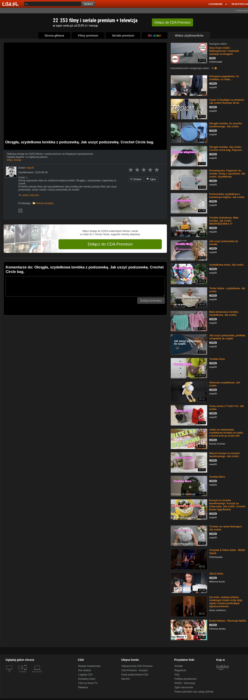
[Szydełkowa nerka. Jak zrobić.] (188, 273)
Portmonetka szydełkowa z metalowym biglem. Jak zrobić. (227, 196)
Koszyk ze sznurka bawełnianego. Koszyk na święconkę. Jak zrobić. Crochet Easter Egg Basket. (227, 505)
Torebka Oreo (217, 359)
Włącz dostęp (14, 160)
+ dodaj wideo (241, 10)
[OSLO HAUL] (188, 582)
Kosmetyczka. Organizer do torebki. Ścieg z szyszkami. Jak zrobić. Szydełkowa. (227, 173)
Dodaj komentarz (151, 300)
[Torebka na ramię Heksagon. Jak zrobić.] (188, 535)
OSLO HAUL (216, 573)
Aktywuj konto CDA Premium (136, 666)
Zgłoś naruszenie (183, 687)
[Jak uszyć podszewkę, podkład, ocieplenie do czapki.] (188, 344)
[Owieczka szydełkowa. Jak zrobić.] (188, 391)
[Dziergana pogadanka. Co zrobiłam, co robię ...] (188, 85)
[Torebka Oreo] (188, 368)
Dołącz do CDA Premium (110, 244)
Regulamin (180, 670)
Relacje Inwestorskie (89, 666)
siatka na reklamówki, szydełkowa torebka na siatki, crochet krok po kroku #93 (226, 432)
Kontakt (178, 666)
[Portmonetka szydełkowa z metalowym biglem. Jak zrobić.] (188, 203)
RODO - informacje (184, 683)
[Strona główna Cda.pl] (11, 4)
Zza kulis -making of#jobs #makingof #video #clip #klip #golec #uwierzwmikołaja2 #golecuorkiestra (225, 602)
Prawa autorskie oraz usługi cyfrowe (193, 691)
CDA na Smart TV (88, 683)
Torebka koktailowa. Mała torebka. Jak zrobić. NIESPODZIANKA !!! (223, 220)
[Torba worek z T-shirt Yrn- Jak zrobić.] (188, 415)
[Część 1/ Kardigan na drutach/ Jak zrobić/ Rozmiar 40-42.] (188, 108)
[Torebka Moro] (188, 485)
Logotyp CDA (85, 674)
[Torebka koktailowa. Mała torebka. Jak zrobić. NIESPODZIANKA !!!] (188, 226)
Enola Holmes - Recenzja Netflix (227, 620)
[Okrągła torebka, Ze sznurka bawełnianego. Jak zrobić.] (188, 132)
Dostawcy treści (86, 678)
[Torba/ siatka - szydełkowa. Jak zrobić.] (188, 297)
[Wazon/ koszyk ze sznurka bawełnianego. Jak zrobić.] (188, 462)
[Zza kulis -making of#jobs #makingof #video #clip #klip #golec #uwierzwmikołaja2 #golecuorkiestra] (188, 606)
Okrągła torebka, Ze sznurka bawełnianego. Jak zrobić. (225, 125)
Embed (135, 179)
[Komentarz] (85, 286)
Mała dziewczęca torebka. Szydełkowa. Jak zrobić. (224, 313)
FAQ (176, 674)
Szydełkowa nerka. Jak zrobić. (226, 264)
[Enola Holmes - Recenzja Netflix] (188, 629)
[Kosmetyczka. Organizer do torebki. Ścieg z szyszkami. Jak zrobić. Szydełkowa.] (188, 179)
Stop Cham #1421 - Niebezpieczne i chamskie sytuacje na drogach (224, 51)
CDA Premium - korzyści (134, 670)
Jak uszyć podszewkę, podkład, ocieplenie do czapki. (227, 337)
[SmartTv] (26, 674)
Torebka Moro (217, 476)
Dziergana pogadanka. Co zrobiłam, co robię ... (224, 78)
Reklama (83, 687)
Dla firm (125, 678)
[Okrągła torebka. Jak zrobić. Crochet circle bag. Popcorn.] (188, 156)
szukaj (88, 4)
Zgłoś (151, 179)
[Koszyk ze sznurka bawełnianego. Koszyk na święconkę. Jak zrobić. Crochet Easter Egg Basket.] (188, 509)
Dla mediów (84, 670)
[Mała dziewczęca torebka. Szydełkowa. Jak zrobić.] (188, 321)
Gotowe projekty (45, 203)
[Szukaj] (52, 3)
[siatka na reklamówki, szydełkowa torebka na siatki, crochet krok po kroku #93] (188, 438)
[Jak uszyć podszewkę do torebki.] (188, 250)
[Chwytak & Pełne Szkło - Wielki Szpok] (188, 559)
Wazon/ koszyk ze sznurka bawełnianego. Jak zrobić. (224, 455)
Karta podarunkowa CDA (134, 674)
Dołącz (172, 22)
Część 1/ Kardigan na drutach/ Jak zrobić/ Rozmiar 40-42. (226, 101)
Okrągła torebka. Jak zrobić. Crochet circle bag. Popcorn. (225, 148)
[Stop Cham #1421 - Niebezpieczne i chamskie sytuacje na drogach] (188, 52)
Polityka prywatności (185, 678)
